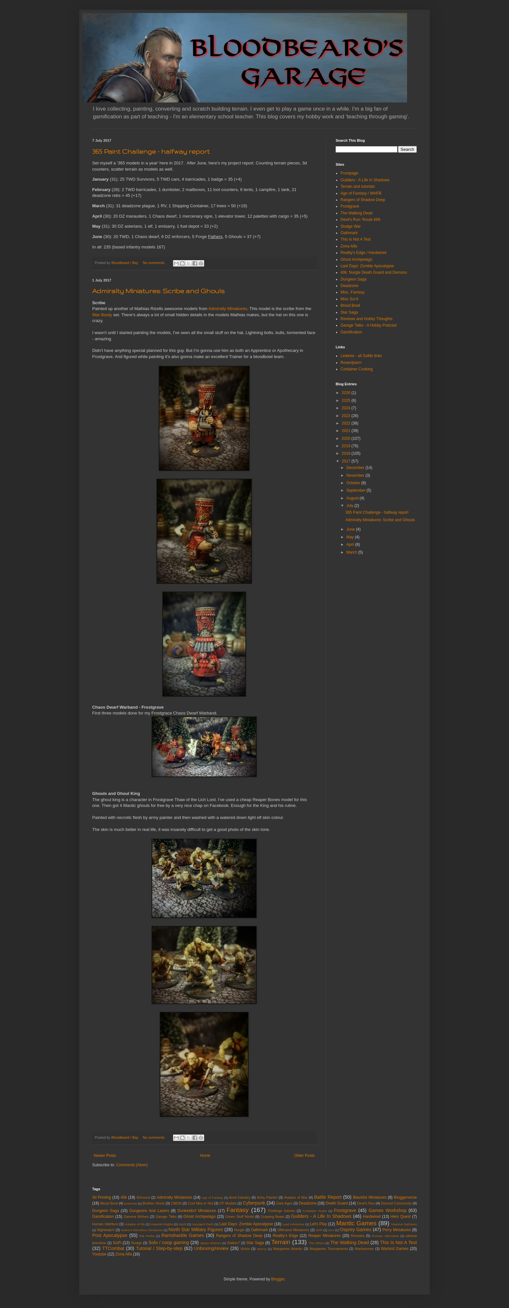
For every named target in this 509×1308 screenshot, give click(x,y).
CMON (176, 1203)
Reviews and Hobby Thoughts (366, 319)
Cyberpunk (254, 1203)
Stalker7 (233, 1243)
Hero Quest (401, 1216)
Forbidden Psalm (315, 1211)
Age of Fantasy (212, 1197)
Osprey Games (355, 1229)
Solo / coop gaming (168, 1242)
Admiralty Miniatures (227, 308)
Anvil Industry (239, 1197)
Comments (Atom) (131, 1165)
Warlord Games (394, 1248)
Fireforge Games (281, 1211)
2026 (347, 392)
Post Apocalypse (109, 1235)
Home (205, 1155)
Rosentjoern (351, 362)
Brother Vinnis (154, 1203)
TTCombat (113, 1248)
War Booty (102, 314)
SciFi (117, 1243)
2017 (347, 461)
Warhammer (364, 1249)
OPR (319, 1230)
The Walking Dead (356, 213)
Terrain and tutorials (358, 186)
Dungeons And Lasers (149, 1210)
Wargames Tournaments (328, 1249)
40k (123, 1197)
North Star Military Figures (195, 1229)
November (356, 475)
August (353, 498)
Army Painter (267, 1197)
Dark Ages (284, 1203)
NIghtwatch (106, 1230)
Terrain (281, 1242)
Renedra (357, 1236)
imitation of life (135, 1224)
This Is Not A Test (355, 239)
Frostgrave (350, 206)
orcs (331, 1230)
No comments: (155, 263)
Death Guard (337, 1203)
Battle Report (328, 1197)
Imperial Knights (162, 1224)
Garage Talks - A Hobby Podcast (369, 325)
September (356, 490)
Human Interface (105, 1224)
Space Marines (210, 1243)
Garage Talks (165, 1216)
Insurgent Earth (203, 1224)
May (350, 537)
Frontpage (349, 173)
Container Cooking (357, 369)
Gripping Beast (272, 1216)
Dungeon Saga (353, 279)
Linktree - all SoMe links (361, 356)
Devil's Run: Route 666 (360, 219)
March (352, 552)
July (350, 505)
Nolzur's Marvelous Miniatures (142, 1230)
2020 (347, 438)
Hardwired (372, 1216)
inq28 (182, 1224)
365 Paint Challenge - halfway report (151, 151)
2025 (347, 400)
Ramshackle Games (182, 1235)
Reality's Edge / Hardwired (363, 252)
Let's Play (318, 1224)
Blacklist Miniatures (369, 1197)
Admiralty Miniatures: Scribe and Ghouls (158, 290)
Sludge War (351, 226)
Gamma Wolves (136, 1216)
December (356, 467)
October (353, 483)
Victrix (245, 1249)
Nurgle (239, 1230)
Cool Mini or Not (200, 1203)
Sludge (136, 1243)
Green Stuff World (239, 1216)
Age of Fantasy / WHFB (361, 193)
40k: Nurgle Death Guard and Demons (374, 272)
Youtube (99, 1254)
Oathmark (349, 233)
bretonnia (130, 1203)
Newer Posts (105, 1155)
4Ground (143, 1197)
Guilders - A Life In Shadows (365, 180)
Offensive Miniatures (293, 1230)
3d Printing (101, 1197)
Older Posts (304, 1155)
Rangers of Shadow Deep (363, 200)
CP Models (228, 1203)
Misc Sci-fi (349, 299)
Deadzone (349, 285)
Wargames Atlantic (288, 1249)
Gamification (351, 332)
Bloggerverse (405, 1197)
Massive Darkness (404, 1224)
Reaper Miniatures (324, 1235)
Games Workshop (387, 1210)
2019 (347, 446)
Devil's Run (366, 1203)
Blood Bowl (350, 305)
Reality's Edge (285, 1235)
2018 (347, 453)
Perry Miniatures (396, 1230)
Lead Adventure (293, 1224)
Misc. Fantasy (353, 292)
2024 (347, 408)
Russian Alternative (385, 1236)
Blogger (277, 1279)
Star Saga (349, 312)
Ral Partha (147, 1236)
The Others (317, 1243)
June (351, 529)
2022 (347, 423)
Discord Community (396, 1203)
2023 (347, 416)
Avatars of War (295, 1197)
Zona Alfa (349, 246)
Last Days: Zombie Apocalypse (367, 266)
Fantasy (238, 1209)
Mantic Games (356, 1223)
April (350, 544)
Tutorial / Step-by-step (159, 1248)
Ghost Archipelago (356, 259)
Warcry (262, 1249)
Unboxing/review (211, 1248)
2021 (347, 430)
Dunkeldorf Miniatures (197, 1210)
